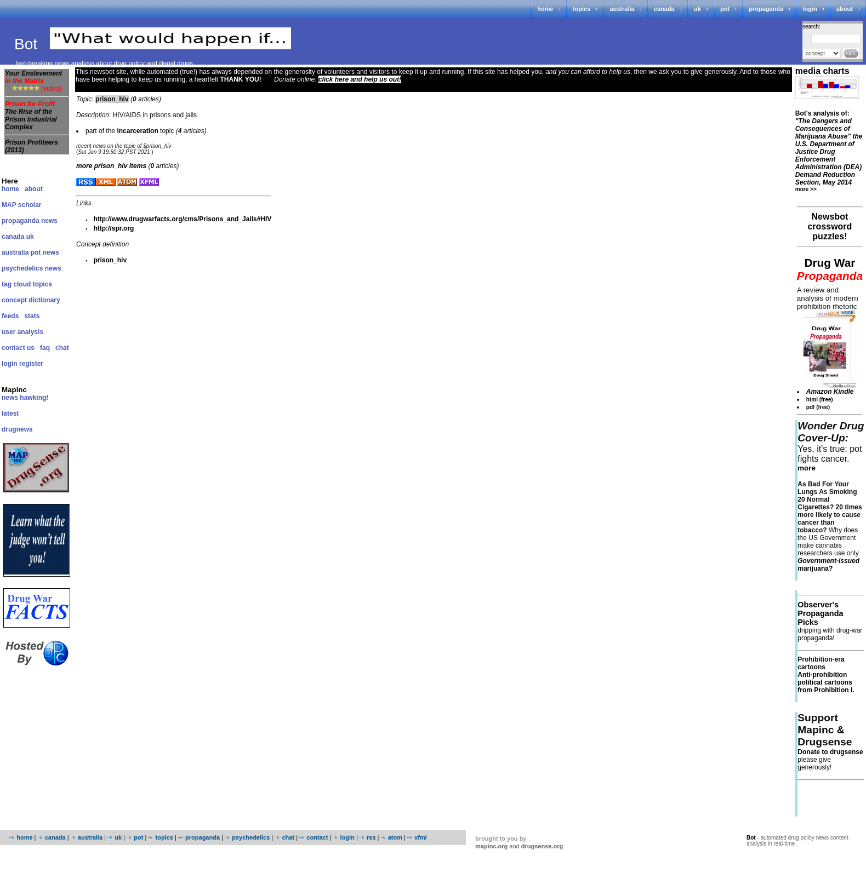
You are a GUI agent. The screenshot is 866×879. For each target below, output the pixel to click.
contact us (18, 348)
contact (317, 837)
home (545, 8)
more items (111, 166)
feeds (10, 316)
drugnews (17, 429)
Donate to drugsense (830, 752)
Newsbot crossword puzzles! (829, 226)
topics (581, 8)
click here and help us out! (359, 79)
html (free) (819, 400)
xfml (420, 837)
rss (371, 837)
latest (10, 413)
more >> (806, 189)
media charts (822, 71)
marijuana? (828, 564)
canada (664, 8)
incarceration (137, 131)
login (809, 8)
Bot (28, 44)
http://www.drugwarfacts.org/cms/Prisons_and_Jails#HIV (182, 219)
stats (31, 316)
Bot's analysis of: (829, 148)
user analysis (22, 332)
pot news (45, 252)
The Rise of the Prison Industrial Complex (31, 119)
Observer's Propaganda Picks (820, 613)
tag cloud (16, 284)
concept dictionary (31, 300)
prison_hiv (110, 260)
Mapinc (14, 390)
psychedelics (251, 837)
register (31, 363)
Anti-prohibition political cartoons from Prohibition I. (825, 682)
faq (45, 348)
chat (62, 348)
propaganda (766, 8)
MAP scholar (21, 205)
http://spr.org (113, 228)
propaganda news (30, 221)
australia (621, 8)
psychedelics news (31, 268)
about (844, 8)
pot (725, 8)
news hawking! (25, 397)
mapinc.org (491, 846)
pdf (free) (818, 407)
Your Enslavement (33, 77)
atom (395, 837)
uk (697, 8)
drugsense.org (542, 846)
